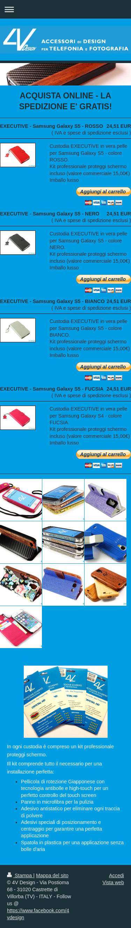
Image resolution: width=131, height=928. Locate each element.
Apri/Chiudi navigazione (65, 9)
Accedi (116, 875)
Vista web (113, 882)
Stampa (20, 875)
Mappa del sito (52, 875)
